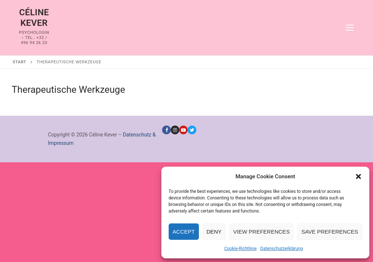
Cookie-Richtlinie (240, 248)
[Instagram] (175, 130)
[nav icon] (349, 27)
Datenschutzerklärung (281, 248)
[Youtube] (183, 130)
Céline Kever (34, 17)
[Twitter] (192, 130)
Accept (184, 232)
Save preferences (329, 232)
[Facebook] (166, 130)
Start (19, 61)
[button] (358, 176)
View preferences (261, 232)
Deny (214, 232)
